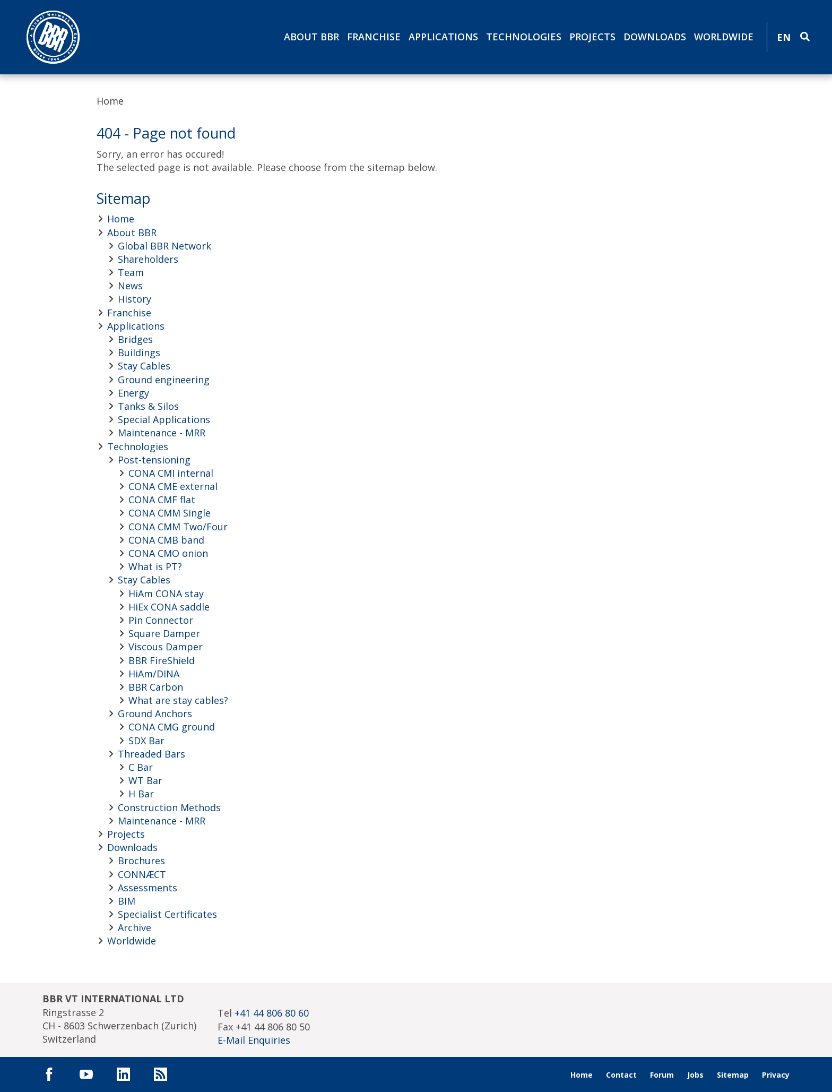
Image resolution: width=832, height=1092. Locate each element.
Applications (443, 36)
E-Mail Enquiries (254, 1040)
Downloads (654, 36)
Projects (592, 36)
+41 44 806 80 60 (272, 1013)
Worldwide (723, 36)
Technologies (523, 36)
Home (110, 100)
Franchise (374, 36)
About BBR (311, 36)
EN (784, 37)
